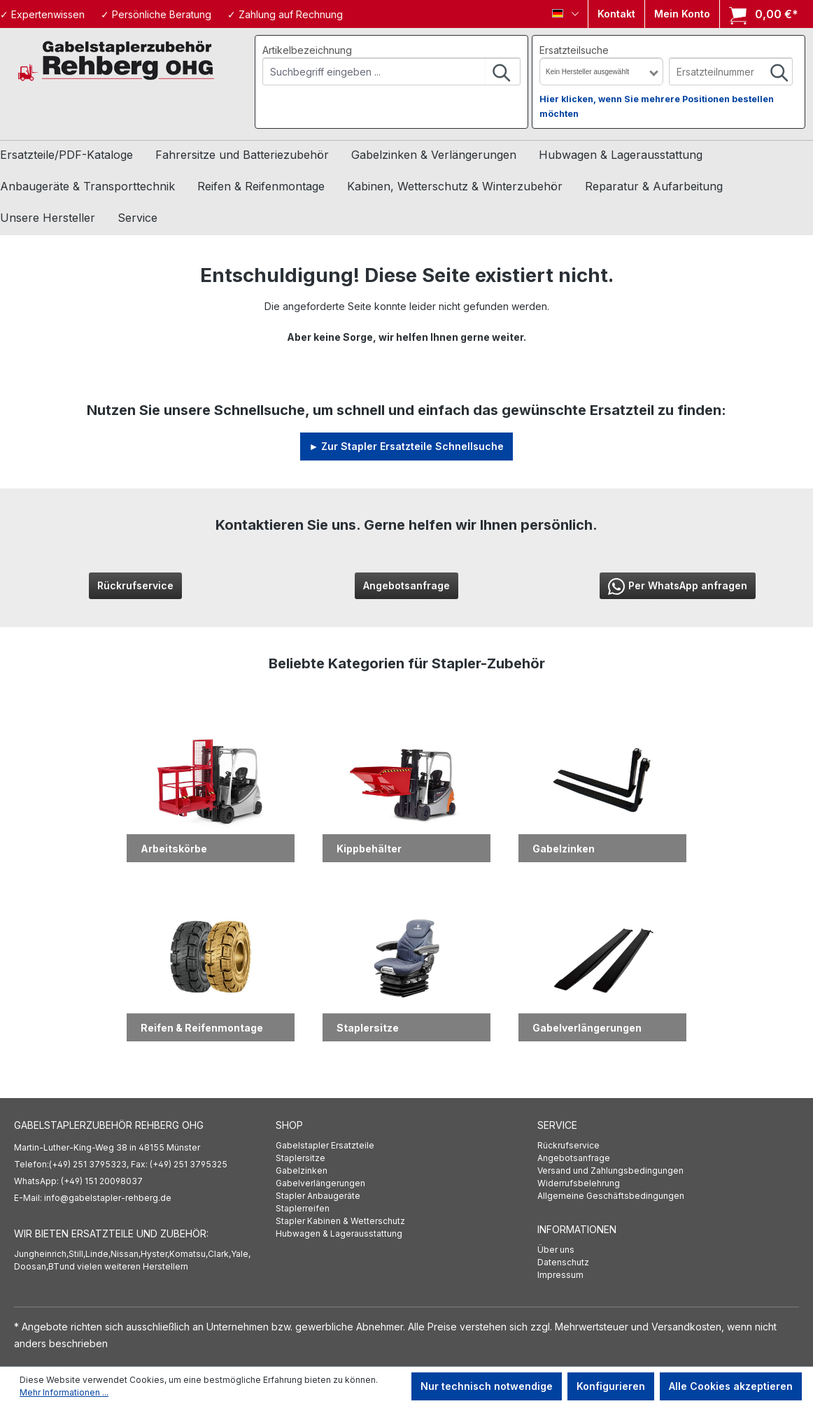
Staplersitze (300, 1158)
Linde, (98, 1254)
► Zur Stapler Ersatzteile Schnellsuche (406, 446)
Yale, (240, 1254)
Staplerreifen (303, 1208)
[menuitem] (406, 1145)
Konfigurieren (611, 1386)
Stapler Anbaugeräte (318, 1195)
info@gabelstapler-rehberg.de (107, 1198)
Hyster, (155, 1254)
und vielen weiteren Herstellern (123, 1266)
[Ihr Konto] (682, 14)
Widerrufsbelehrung (578, 1183)
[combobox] (374, 71)
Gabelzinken (301, 1170)
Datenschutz (563, 1262)
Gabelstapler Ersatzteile (325, 1145)
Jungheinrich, (41, 1254)
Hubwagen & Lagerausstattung (339, 1233)
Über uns (555, 1249)
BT (53, 1266)
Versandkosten (686, 1327)
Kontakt (616, 14)
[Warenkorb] (759, 14)
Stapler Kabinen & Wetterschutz (340, 1221)
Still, (77, 1254)
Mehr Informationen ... (64, 1392)
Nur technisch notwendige (486, 1386)
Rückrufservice (135, 585)
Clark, (219, 1254)
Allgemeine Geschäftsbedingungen (610, 1195)
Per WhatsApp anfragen (677, 586)
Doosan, (31, 1266)
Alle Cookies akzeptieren (731, 1386)
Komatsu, (188, 1254)
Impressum (560, 1275)
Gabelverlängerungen (320, 1183)
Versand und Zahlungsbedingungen (610, 1170)
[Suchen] (502, 71)
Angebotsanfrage (406, 585)
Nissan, (126, 1254)
